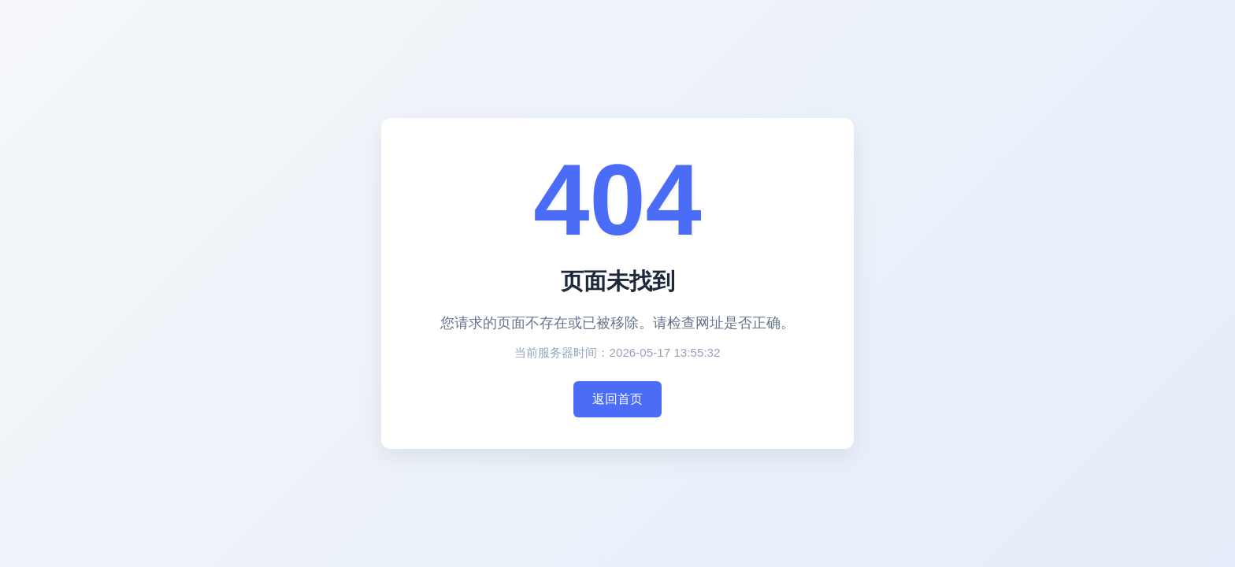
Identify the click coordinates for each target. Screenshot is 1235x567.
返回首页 (617, 399)
